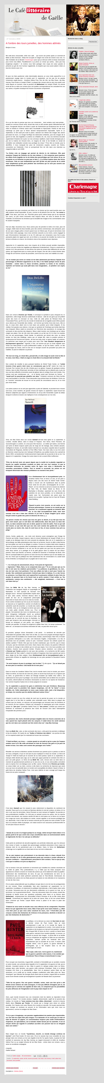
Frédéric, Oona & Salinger (86, 51)
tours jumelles (16, 1060)
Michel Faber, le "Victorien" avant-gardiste (87, 140)
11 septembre (15, 1058)
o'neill (52, 1058)
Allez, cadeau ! (83, 153)
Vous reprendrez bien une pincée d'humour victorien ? (87, 75)
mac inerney (47, 1058)
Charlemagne (29, 60)
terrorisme (9, 1060)
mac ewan (41, 1058)
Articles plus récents (12, 1068)
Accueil (35, 1068)
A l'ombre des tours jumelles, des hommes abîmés (33, 43)
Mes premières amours (86, 165)
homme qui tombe (32, 1058)
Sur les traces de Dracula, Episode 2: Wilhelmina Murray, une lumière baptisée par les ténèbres (88, 127)
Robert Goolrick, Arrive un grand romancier (86, 64)
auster (21, 1058)
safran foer (58, 1058)
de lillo (25, 1058)
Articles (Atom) (18, 1071)
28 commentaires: (27, 1055)
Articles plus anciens (58, 1068)
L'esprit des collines (84, 100)
